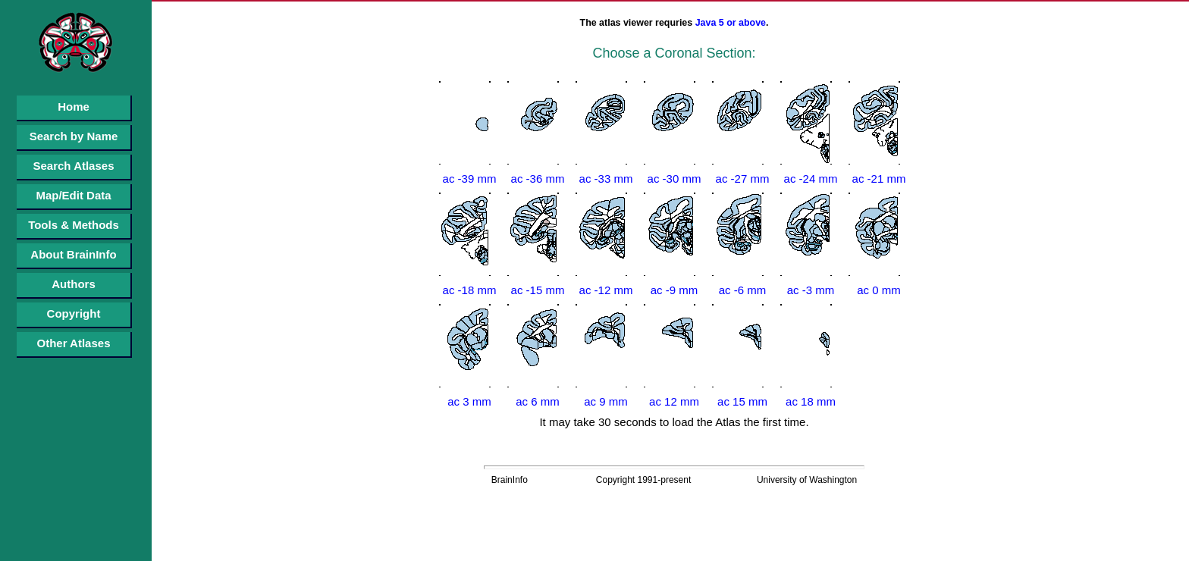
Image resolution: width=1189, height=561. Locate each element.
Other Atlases (74, 343)
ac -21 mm (879, 178)
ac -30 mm (674, 178)
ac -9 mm (674, 290)
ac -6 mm (743, 290)
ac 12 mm (674, 401)
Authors (74, 283)
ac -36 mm (538, 178)
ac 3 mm (469, 401)
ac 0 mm (879, 290)
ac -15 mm (538, 290)
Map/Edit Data (73, 195)
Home (73, 106)
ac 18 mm (811, 401)
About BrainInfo (73, 254)
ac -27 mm (743, 178)
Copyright (74, 313)
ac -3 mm (811, 290)
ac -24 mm (811, 178)
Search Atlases (73, 165)
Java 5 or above (730, 22)
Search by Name (74, 136)
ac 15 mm (742, 401)
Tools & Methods (73, 224)
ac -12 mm (606, 290)
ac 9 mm (606, 401)
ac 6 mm (538, 401)
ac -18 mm (470, 290)
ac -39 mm (470, 178)
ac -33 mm (606, 178)
